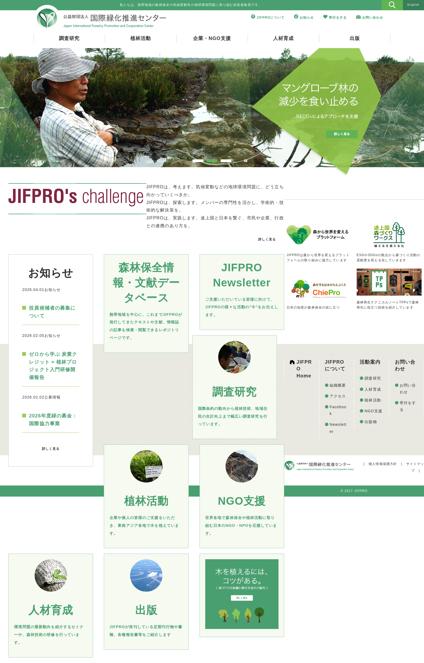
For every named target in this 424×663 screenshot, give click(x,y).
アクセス (338, 396)
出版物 (371, 422)
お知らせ (307, 17)
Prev (21, 108)
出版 (355, 38)
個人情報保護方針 (383, 464)
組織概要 (338, 385)
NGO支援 (373, 411)
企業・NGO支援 (212, 38)
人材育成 (283, 38)
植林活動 (140, 38)
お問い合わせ (372, 17)
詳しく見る (267, 239)
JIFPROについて (270, 17)
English (413, 4)
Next (403, 108)
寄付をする (338, 17)
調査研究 (69, 38)
